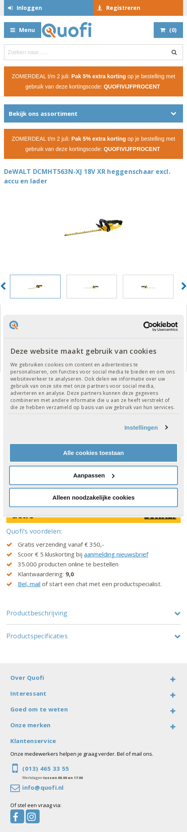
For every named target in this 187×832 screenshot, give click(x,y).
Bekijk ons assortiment (43, 113)
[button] (3, 286)
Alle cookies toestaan (93, 452)
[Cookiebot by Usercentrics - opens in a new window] (143, 326)
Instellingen (141, 427)
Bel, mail (29, 584)
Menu (27, 30)
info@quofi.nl (42, 787)
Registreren (123, 7)
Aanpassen (93, 475)
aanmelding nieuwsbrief (116, 554)
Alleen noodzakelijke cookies (93, 497)
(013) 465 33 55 (45, 768)
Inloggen (29, 7)
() (173, 30)
